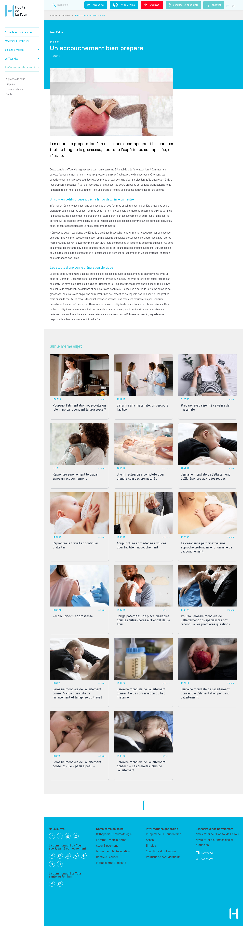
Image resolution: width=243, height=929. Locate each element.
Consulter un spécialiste (183, 5)
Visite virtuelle (124, 5)
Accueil (53, 15)
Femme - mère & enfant (112, 842)
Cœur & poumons (107, 848)
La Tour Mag (22, 58)
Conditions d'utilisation (161, 854)
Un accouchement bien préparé (90, 15)
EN (233, 5)
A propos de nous (15, 79)
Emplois (10, 84)
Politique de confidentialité (163, 860)
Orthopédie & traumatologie (114, 837)
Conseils (66, 15)
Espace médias (14, 89)
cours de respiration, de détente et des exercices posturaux (88, 289)
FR (227, 5)
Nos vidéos (204, 855)
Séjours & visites (22, 49)
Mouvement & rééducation (113, 854)
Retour (57, 32)
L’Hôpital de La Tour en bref (163, 837)
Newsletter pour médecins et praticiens (214, 845)
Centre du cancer (107, 860)
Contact (10, 94)
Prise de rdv (95, 5)
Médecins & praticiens (17, 41)
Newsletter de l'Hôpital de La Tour (217, 837)
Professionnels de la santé (22, 67)
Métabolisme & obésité (111, 865)
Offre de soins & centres (18, 32)
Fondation (214, 5)
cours (121, 184)
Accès (150, 842)
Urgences (151, 5)
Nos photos (204, 862)
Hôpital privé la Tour (16, 11)
